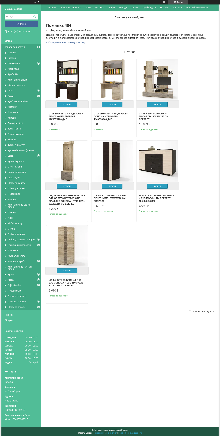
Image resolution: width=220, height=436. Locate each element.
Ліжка (11, 96)
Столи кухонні (15, 166)
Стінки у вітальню (17, 188)
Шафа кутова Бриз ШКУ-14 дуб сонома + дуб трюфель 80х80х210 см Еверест (150, 200)
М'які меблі (13, 69)
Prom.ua (125, 430)
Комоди (12, 118)
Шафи (11, 90)
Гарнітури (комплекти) (19, 245)
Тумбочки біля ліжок (18, 101)
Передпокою (14, 290)
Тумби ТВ (13, 74)
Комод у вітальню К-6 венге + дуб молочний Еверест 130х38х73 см (105, 199)
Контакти (177, 7)
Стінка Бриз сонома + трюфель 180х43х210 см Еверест (148, 114)
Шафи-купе (13, 177)
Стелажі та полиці (17, 301)
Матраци (12, 107)
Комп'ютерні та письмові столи (20, 267)
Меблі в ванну (15, 223)
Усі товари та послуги (200, 230)
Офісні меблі (14, 285)
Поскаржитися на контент (105, 433)
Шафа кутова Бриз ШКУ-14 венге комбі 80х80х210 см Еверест (65, 199)
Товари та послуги (15, 47)
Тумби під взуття (16, 145)
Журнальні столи (16, 85)
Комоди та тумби (16, 261)
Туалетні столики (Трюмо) (21, 150)
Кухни (11, 274)
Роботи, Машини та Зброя (21, 239)
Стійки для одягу (16, 234)
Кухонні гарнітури (17, 172)
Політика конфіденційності (130, 433)
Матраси (99, 7)
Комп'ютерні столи (17, 79)
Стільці (11, 228)
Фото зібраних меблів (197, 7)
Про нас (9, 314)
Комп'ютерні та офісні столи (19, 205)
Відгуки (9, 320)
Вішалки (12, 139)
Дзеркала (13, 112)
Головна (51, 7)
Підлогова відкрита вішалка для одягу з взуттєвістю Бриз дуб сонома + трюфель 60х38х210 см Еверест (191, 117)
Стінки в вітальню (17, 296)
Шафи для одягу (16, 183)
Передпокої (14, 63)
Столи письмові (16, 134)
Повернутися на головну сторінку (66, 42)
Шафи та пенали (16, 307)
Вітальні (12, 58)
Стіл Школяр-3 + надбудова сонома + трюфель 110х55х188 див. (107, 114)
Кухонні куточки (16, 161)
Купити (65, 102)
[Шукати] (34, 16)
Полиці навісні (15, 123)
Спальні (12, 52)
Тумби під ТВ (14, 128)
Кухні (10, 218)
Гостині (134, 7)
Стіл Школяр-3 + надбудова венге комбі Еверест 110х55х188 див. (64, 114)
